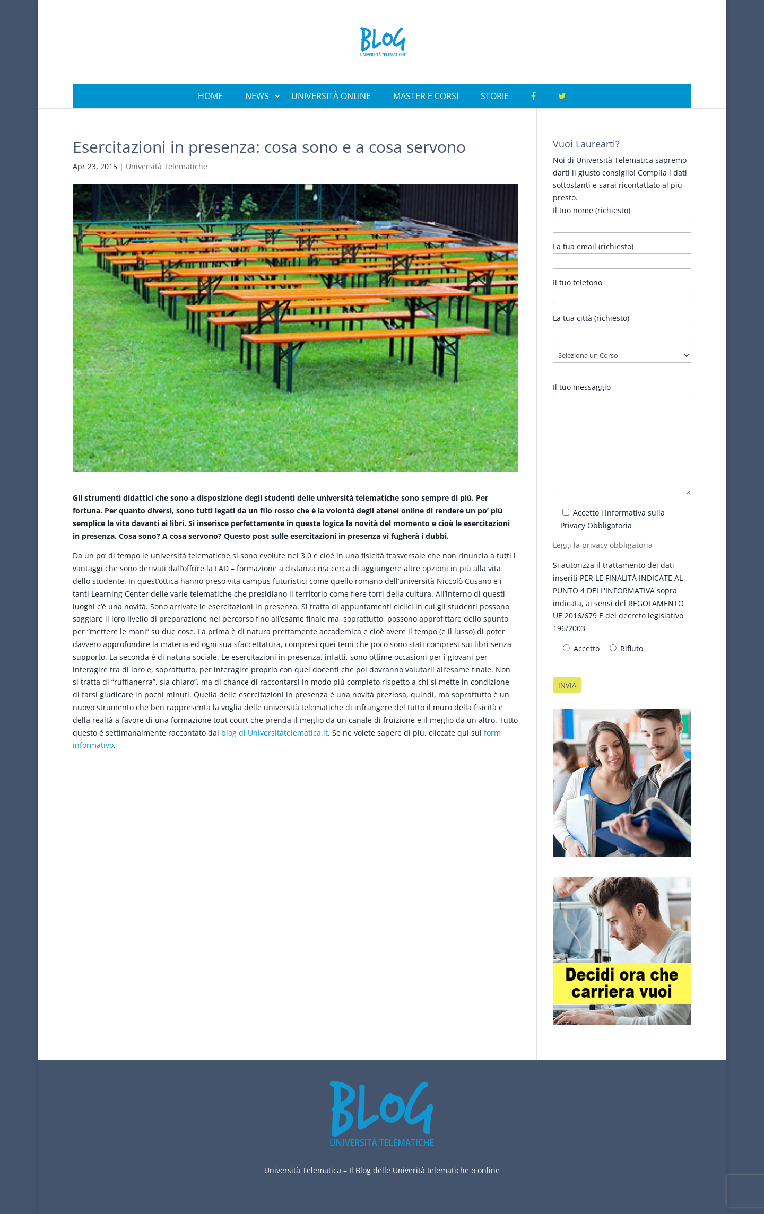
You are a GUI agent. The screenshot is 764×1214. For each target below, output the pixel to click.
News (257, 96)
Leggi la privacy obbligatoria (603, 545)
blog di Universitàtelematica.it (274, 733)
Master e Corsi (425, 96)
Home (210, 96)
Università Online (331, 96)
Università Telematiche (166, 166)
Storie (495, 96)
